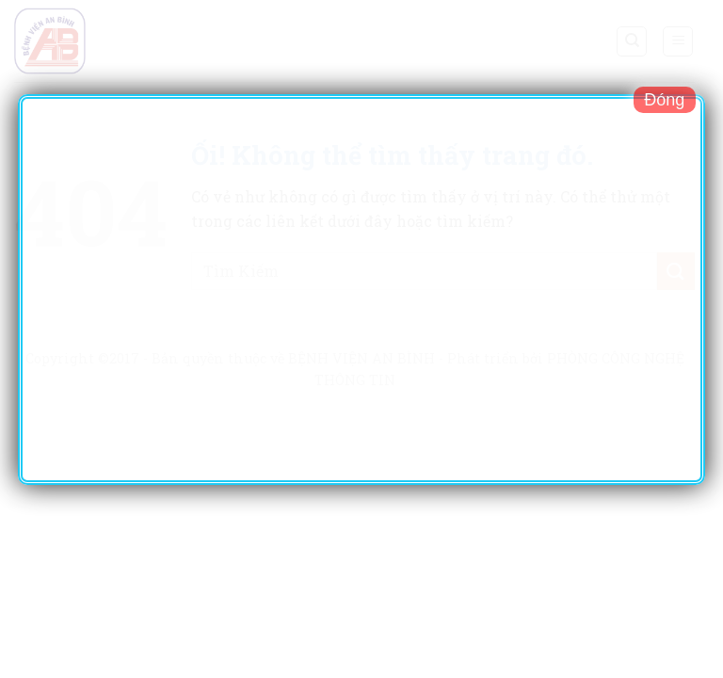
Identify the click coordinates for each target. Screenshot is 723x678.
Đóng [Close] (664, 99)
